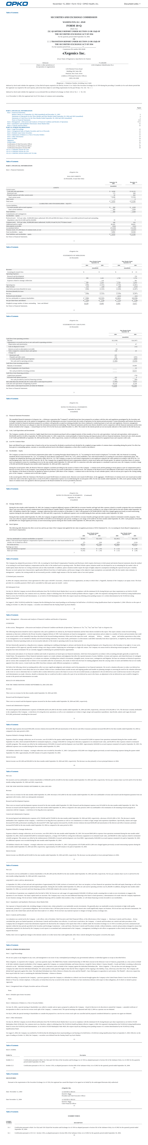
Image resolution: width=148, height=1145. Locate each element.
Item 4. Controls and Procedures (17, 125)
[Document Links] (133, 4)
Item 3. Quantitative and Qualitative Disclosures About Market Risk (28, 124)
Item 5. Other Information (15, 136)
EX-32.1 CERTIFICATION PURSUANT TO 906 (21, 153)
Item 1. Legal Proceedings (15, 129)
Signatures (10, 140)
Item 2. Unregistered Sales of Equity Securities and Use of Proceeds (28, 131)
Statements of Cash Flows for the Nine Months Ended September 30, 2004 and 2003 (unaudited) (42, 118)
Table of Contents (12, 13)
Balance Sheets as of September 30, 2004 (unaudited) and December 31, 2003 (36, 114)
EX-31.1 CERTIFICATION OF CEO (18, 149)
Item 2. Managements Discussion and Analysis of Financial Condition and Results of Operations (37, 122)
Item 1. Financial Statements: (16, 112)
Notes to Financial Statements (21, 120)
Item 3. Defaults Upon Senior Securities (19, 133)
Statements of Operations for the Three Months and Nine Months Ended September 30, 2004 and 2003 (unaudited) (47, 116)
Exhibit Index (11, 142)
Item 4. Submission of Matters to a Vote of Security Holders (25, 135)
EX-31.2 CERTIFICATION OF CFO (18, 151)
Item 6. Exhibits (12, 138)
